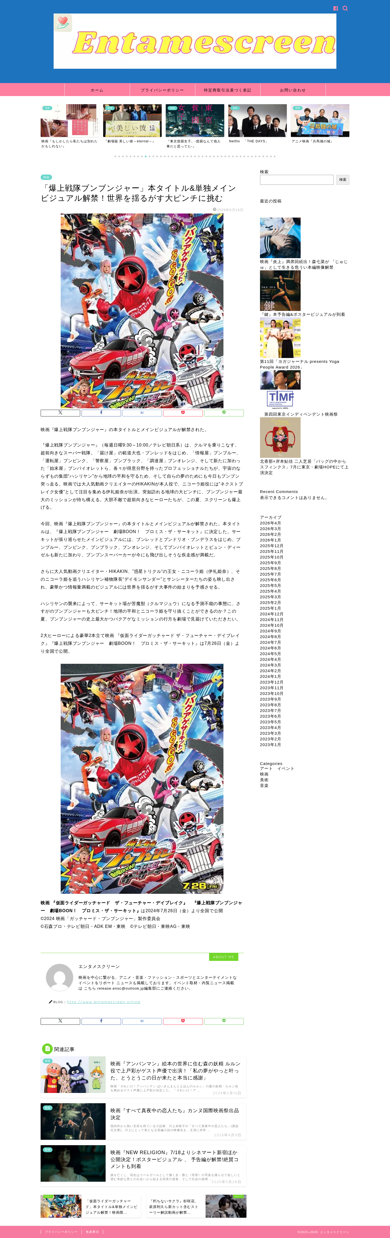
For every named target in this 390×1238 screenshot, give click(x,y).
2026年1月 (270, 540)
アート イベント (277, 768)
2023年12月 (272, 682)
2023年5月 (270, 722)
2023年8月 (270, 704)
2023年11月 (272, 687)
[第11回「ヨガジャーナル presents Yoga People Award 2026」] (280, 338)
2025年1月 (270, 608)
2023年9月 (270, 699)
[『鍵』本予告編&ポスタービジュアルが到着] (280, 291)
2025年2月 (270, 602)
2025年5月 (270, 585)
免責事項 (92, 1231)
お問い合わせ (293, 90)
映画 (46, 177)
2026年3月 (270, 528)
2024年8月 (270, 636)
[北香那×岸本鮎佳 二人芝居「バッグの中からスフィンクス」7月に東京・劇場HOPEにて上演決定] (280, 438)
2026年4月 (270, 523)
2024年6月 (270, 648)
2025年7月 (270, 574)
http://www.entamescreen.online (104, 1001)
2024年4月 (270, 659)
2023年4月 (270, 727)
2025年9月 (270, 562)
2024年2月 (270, 670)
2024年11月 (272, 619)
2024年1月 (270, 676)
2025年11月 (272, 551)
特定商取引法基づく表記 (228, 90)
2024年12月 (272, 614)
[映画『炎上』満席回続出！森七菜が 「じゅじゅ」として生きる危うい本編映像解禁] (280, 238)
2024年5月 (270, 653)
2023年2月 (270, 739)
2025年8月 (270, 568)
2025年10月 (272, 557)
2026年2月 (270, 534)
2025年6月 (270, 579)
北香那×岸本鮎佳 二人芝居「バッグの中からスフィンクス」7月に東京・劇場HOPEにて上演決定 (304, 467)
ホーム (97, 90)
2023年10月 (272, 693)
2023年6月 (270, 716)
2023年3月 (270, 733)
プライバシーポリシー (162, 90)
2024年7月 (270, 642)
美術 (264, 779)
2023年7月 (270, 710)
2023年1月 (270, 744)
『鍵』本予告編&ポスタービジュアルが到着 (302, 314)
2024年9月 (270, 631)
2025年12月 (272, 545)
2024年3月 (270, 665)
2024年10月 (272, 625)
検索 (264, 171)
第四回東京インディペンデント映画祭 (301, 414)
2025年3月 (270, 597)
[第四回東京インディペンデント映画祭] (280, 391)
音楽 (264, 785)
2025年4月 (270, 591)
